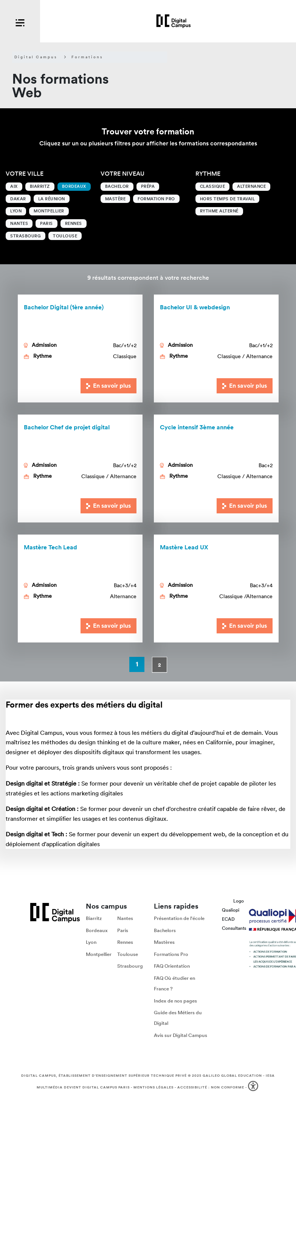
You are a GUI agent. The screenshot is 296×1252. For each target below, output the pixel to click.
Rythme (207, 174)
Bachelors (165, 930)
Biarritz (40, 186)
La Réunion (51, 199)
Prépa (148, 186)
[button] (254, 1087)
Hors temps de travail (227, 199)
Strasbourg (25, 236)
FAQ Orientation (172, 966)
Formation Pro (156, 199)
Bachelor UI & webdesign (195, 307)
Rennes (73, 223)
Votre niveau (122, 174)
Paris (46, 223)
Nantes (19, 223)
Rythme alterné (219, 211)
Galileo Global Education (232, 1075)
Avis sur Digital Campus (180, 1035)
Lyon (16, 211)
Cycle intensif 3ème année (197, 427)
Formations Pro (171, 954)
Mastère (115, 199)
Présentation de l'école (179, 918)
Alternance (251, 186)
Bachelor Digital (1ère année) (64, 307)
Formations (87, 57)
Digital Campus (35, 57)
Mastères (164, 942)
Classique (212, 186)
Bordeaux (74, 186)
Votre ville (24, 174)
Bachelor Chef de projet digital (67, 427)
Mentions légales (153, 1087)
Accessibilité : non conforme (210, 1087)
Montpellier (49, 211)
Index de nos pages (175, 1001)
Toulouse (65, 236)
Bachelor (117, 186)
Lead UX (184, 547)
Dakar (18, 199)
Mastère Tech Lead (50, 547)
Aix (14, 186)
